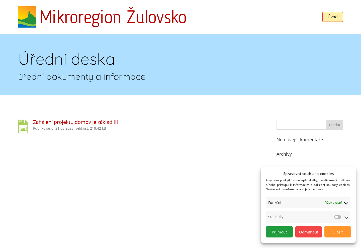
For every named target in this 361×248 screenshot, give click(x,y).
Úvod (333, 17)
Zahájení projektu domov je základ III (75, 122)
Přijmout (279, 231)
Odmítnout (308, 231)
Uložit (338, 231)
